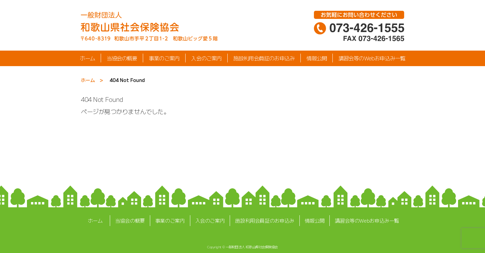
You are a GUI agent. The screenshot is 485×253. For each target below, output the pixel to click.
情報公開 (316, 58)
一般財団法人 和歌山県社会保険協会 (252, 246)
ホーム (87, 58)
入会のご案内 (206, 58)
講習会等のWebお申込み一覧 (372, 58)
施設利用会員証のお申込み (264, 58)
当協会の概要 (121, 58)
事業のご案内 (164, 58)
